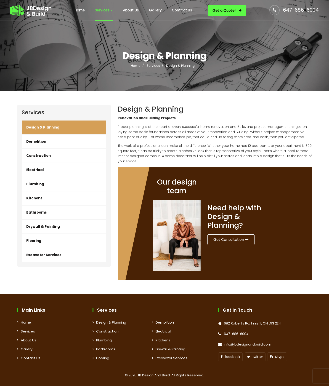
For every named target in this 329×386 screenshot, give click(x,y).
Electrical (35, 169)
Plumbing (35, 184)
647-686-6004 (301, 10)
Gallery (155, 10)
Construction (38, 155)
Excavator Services (43, 254)
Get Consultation (231, 239)
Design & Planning (42, 127)
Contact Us (182, 10)
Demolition (36, 141)
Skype (277, 356)
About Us (131, 10)
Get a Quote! (226, 10)
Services (102, 10)
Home (79, 10)
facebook (230, 356)
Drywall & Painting (43, 226)
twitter (255, 356)
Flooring (33, 240)
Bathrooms (36, 212)
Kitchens (34, 198)
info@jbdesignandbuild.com (247, 344)
